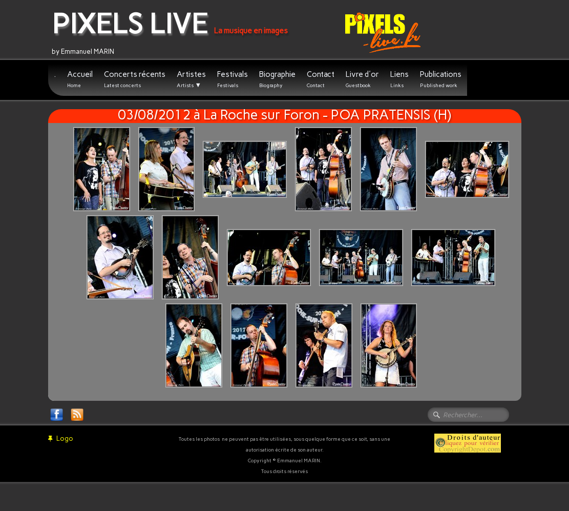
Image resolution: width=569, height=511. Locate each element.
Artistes (191, 79)
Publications (440, 79)
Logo (60, 438)
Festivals (232, 79)
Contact (320, 79)
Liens (399, 79)
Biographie (277, 79)
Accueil (80, 79)
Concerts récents (134, 79)
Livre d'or (362, 79)
